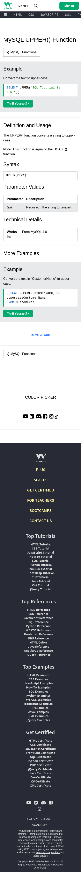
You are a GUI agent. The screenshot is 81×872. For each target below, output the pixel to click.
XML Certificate (40, 785)
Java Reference (38, 646)
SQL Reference (38, 622)
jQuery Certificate (40, 769)
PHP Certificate (40, 765)
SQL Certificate (40, 757)
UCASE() (60, 149)
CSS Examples (38, 679)
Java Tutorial (40, 581)
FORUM (32, 818)
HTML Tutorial (41, 544)
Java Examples (38, 712)
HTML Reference (38, 610)
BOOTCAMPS (40, 510)
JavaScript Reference (38, 618)
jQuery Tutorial (40, 589)
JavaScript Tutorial (40, 552)
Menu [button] (23, 6)
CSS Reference (38, 614)
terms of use (43, 852)
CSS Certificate (40, 744)
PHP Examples (39, 708)
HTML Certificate (40, 740)
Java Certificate (40, 773)
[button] (36, 5)
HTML (17, 15)
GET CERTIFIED (40, 490)
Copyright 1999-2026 (28, 861)
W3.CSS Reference (38, 630)
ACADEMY (39, 824)
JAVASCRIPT (49, 15)
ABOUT (46, 818)
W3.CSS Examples (38, 699)
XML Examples (39, 716)
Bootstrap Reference (38, 634)
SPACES (40, 479)
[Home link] (7, 5)
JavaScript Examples (38, 683)
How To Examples (38, 687)
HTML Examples (38, 675)
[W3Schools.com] (41, 459)
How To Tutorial (40, 556)
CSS (31, 15)
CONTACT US (40, 520)
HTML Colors (38, 642)
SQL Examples (38, 691)
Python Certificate (40, 761)
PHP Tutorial (40, 577)
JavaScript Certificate (40, 749)
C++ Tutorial (40, 585)
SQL (68, 15)
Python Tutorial (41, 565)
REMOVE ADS (40, 335)
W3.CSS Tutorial (40, 569)
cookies (55, 852)
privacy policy (40, 855)
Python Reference (38, 626)
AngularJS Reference (38, 650)
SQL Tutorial (40, 561)
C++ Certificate (40, 777)
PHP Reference (38, 638)
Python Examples (38, 695)
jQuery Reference (39, 655)
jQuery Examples (38, 720)
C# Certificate (40, 781)
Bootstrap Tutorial (41, 573)
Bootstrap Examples (38, 704)
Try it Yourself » (18, 103)
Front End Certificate (40, 753)
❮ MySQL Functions (21, 52)
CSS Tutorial (40, 548)
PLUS (40, 469)
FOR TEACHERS (40, 500)
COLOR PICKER (40, 397)
